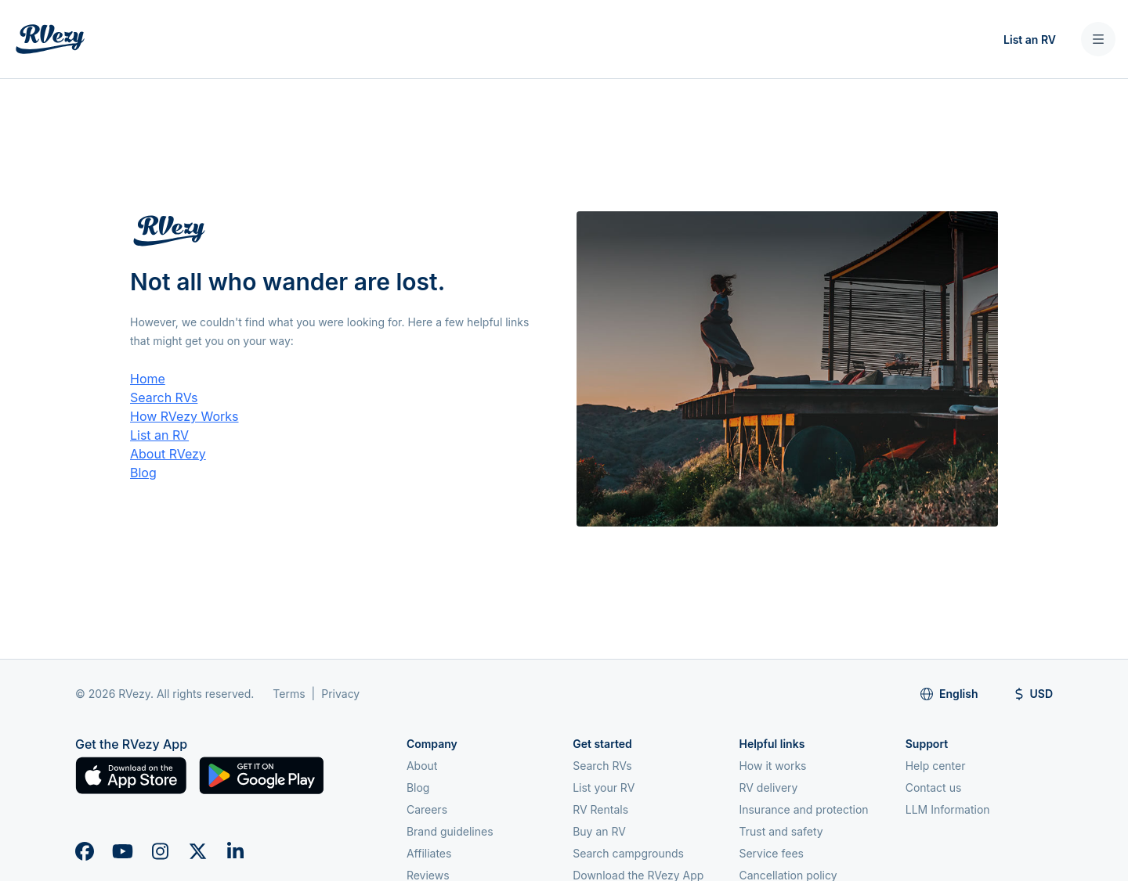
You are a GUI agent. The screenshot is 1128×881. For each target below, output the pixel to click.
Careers (427, 809)
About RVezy (168, 454)
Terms (289, 693)
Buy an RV (599, 831)
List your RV (603, 787)
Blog (143, 472)
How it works (772, 765)
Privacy (340, 693)
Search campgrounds (628, 853)
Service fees (771, 853)
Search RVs (163, 397)
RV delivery (768, 787)
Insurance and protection (803, 809)
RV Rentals (600, 809)
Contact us (934, 787)
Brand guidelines (450, 831)
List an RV (1029, 39)
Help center (936, 765)
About (422, 765)
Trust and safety (780, 831)
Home (147, 379)
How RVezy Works (184, 416)
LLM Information (948, 809)
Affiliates (429, 853)
